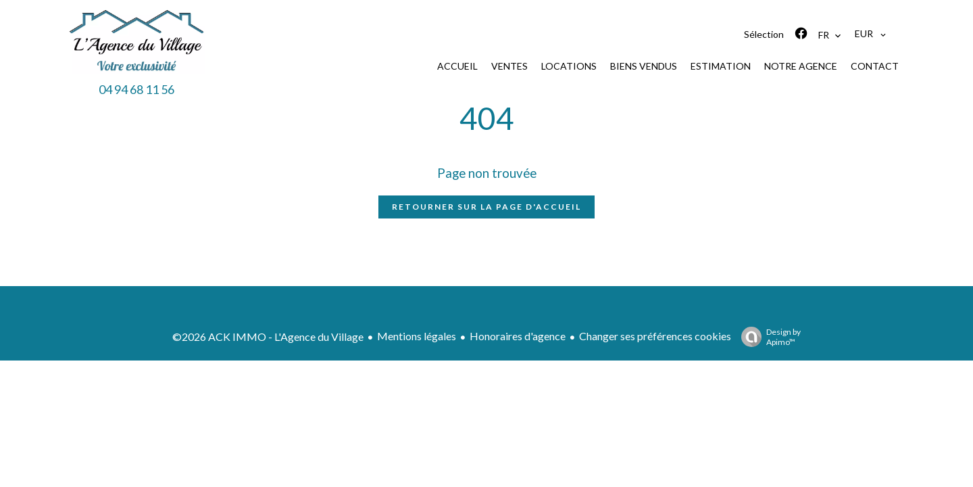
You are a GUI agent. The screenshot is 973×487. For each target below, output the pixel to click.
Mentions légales (416, 335)
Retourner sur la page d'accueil (486, 207)
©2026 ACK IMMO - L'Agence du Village (268, 336)
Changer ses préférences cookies (655, 335)
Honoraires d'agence (518, 335)
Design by (767, 337)
